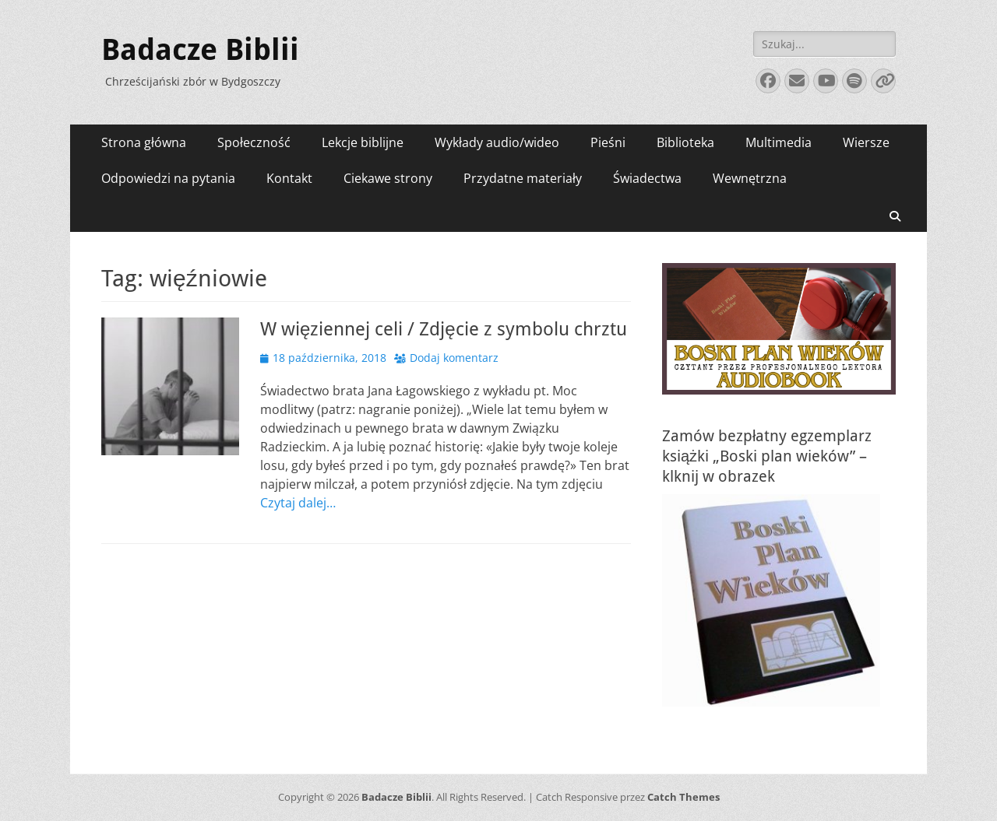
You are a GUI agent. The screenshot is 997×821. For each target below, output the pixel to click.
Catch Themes (683, 797)
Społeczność (254, 142)
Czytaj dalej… (298, 502)
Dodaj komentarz (454, 357)
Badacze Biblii (200, 50)
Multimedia (778, 142)
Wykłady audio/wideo (497, 142)
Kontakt (289, 178)
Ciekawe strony (387, 178)
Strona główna (143, 142)
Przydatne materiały (522, 178)
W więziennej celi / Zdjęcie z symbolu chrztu (443, 329)
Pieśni (607, 142)
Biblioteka (685, 142)
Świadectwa (647, 178)
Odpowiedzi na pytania (168, 178)
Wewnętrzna (750, 178)
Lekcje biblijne (362, 142)
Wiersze (866, 142)
